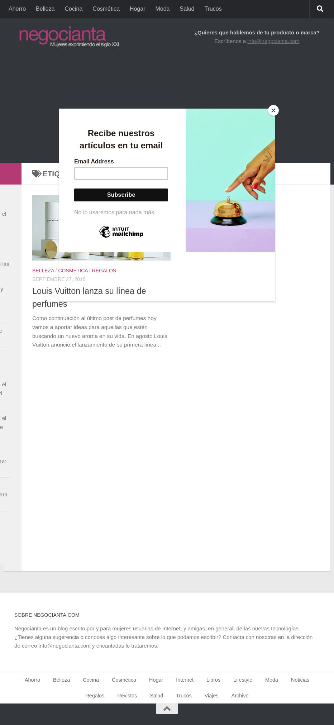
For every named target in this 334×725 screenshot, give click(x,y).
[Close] (273, 110)
